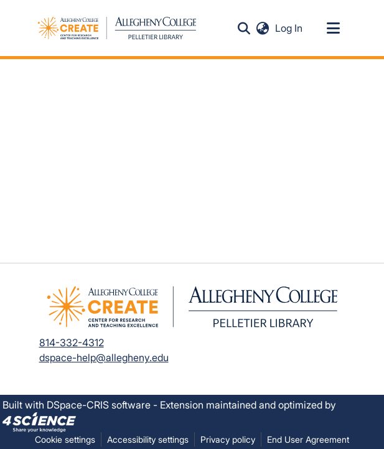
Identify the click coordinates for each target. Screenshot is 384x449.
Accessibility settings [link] (148, 439)
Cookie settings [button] (65, 439)
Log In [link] (289, 28)
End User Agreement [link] (308, 439)
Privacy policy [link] (227, 439)
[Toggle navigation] (333, 28)
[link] (39, 421)
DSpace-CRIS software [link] (99, 405)
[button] (244, 28)
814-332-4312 (71, 342)
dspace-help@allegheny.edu (104, 357)
